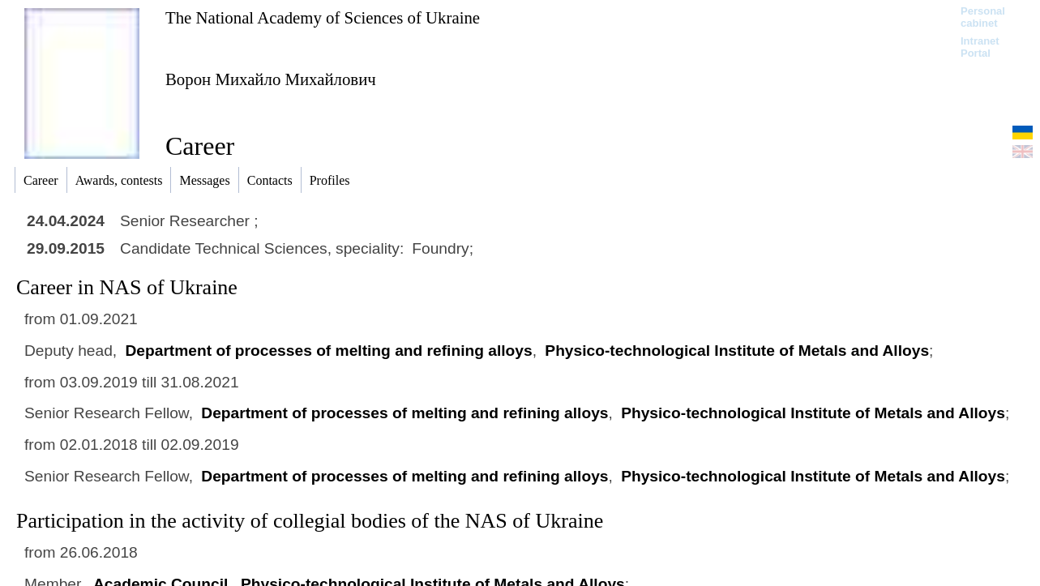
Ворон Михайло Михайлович (270, 79)
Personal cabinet (983, 17)
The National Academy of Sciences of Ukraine (322, 17)
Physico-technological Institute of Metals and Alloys (737, 350)
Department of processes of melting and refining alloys (328, 350)
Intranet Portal (980, 47)
